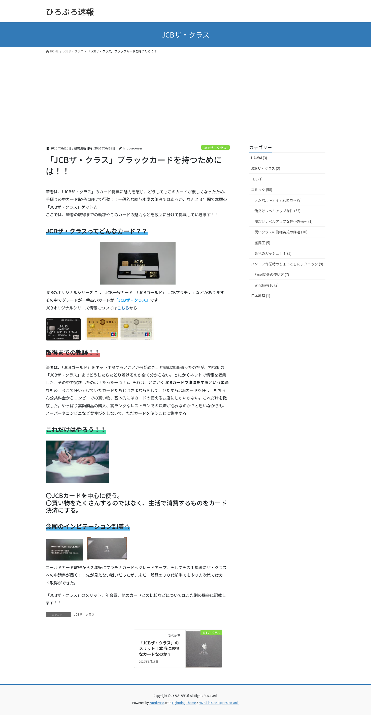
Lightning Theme (184, 702)
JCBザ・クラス (215, 147)
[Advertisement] (186, 92)
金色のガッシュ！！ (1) (273, 253)
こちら (123, 308)
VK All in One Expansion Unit (219, 702)
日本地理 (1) (260, 295)
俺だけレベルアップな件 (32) (277, 210)
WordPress (156, 702)
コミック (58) (261, 189)
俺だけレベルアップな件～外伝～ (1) (284, 221)
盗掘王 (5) (262, 242)
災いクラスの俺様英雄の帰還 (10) (281, 231)
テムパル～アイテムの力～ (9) (278, 200)
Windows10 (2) (267, 285)
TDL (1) (257, 178)
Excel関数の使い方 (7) (272, 274)
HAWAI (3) (259, 157)
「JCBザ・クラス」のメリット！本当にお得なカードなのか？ (159, 648)
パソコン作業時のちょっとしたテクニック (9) (287, 263)
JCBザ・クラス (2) (265, 168)
